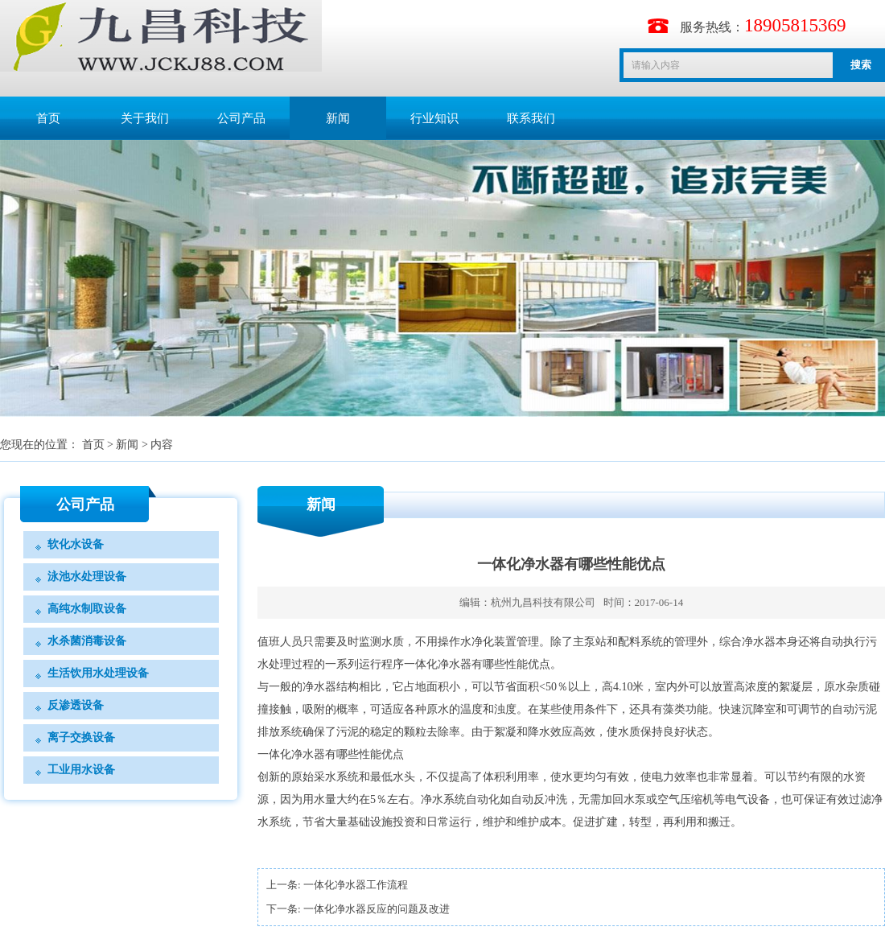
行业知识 (434, 118)
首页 (48, 118)
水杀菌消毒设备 (86, 641)
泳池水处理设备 (86, 576)
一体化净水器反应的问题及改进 (376, 909)
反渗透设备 (75, 705)
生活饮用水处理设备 (98, 673)
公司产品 (241, 118)
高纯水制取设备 (86, 609)
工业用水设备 (81, 770)
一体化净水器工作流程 (355, 885)
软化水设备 (75, 544)
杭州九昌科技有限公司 (543, 602)
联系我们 (531, 118)
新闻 (338, 118)
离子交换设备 (81, 737)
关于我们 (145, 118)
